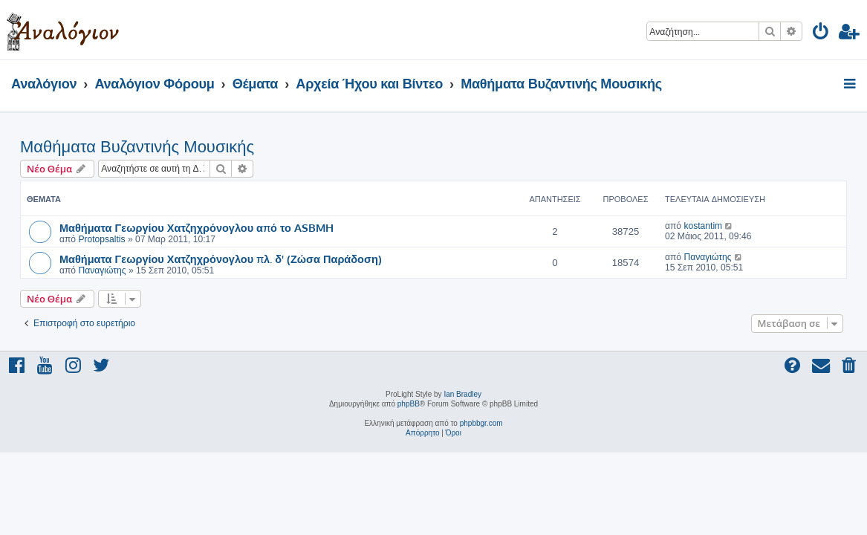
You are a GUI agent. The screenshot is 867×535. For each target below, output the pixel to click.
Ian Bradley (462, 394)
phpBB (408, 404)
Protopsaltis (101, 239)
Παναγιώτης (102, 270)
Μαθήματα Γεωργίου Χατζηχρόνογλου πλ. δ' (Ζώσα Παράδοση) (220, 258)
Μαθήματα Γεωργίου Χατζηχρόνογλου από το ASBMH (196, 227)
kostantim (702, 226)
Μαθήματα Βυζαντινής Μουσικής (137, 146)
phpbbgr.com (481, 423)
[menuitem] (821, 33)
